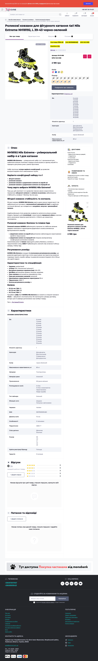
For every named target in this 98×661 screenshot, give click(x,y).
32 (65, 78)
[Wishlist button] (85, 56)
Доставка (76, 149)
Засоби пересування (14, 19)
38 (87, 78)
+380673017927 (11, 583)
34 (76, 78)
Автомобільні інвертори (72, 621)
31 (61, 78)
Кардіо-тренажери (70, 615)
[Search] (60, 14)
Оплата (75, 186)
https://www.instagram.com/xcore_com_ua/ (71, 583)
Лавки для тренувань (71, 617)
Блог (6, 629)
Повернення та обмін (78, 172)
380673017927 (62, 583)
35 (72, 78)
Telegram (70, 640)
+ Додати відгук (15, 475)
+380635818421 (11, 585)
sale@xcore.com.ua (11, 645)
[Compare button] (89, 56)
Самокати (68, 613)
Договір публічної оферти (48, 602)
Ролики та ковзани (28, 19)
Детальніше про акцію (52, 3)
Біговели (67, 619)
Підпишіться (62, 598)
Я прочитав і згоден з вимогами (50, 602)
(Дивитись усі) (68, 94)
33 (68, 78)
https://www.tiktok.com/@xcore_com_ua (76, 583)
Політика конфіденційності (13, 625)
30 (57, 78)
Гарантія (7, 623)
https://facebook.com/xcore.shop (67, 583)
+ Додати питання (16, 519)
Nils (58, 46)
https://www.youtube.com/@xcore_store (80, 583)
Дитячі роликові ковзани (42, 19)
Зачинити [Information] (88, 3)
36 (80, 78)
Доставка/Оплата (18, 302)
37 (84, 78)
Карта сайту (8, 631)
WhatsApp (71, 645)
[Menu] (2, 10)
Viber (69, 642)
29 (53, 78)
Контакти (8, 615)
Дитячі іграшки (69, 623)
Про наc (7, 613)
